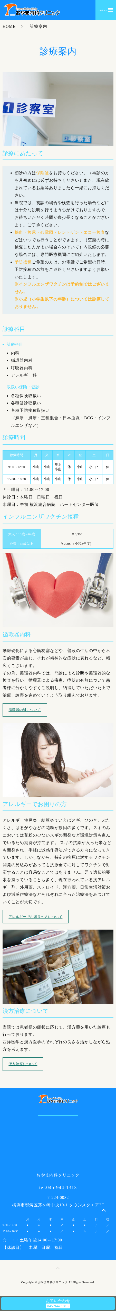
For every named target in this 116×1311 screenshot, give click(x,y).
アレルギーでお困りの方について (35, 917)
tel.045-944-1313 (58, 1187)
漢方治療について (22, 1064)
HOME (9, 26)
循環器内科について (24, 710)
